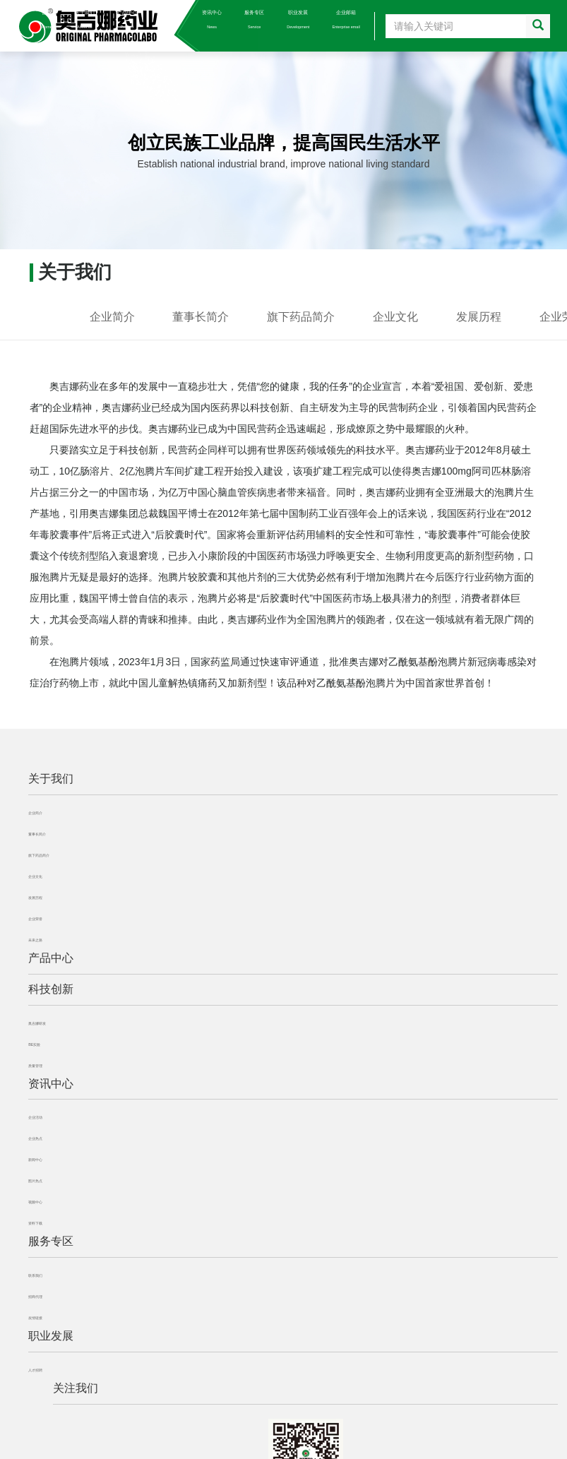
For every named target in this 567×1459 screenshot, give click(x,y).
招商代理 (35, 1296)
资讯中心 (212, 19)
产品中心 (127, 19)
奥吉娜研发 (37, 1023)
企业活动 (35, 1117)
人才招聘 (35, 1370)
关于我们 (85, 19)
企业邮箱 (345, 19)
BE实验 (34, 1044)
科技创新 (169, 19)
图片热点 (35, 1181)
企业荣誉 (35, 919)
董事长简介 (200, 317)
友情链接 (35, 1318)
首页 (47, 19)
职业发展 (298, 19)
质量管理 (35, 1066)
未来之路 (35, 940)
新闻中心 (35, 1159)
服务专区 (254, 19)
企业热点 (35, 1138)
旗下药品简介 (301, 317)
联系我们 (35, 1275)
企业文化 (395, 317)
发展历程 (478, 317)
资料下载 (35, 1223)
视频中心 (35, 1202)
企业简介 (112, 317)
